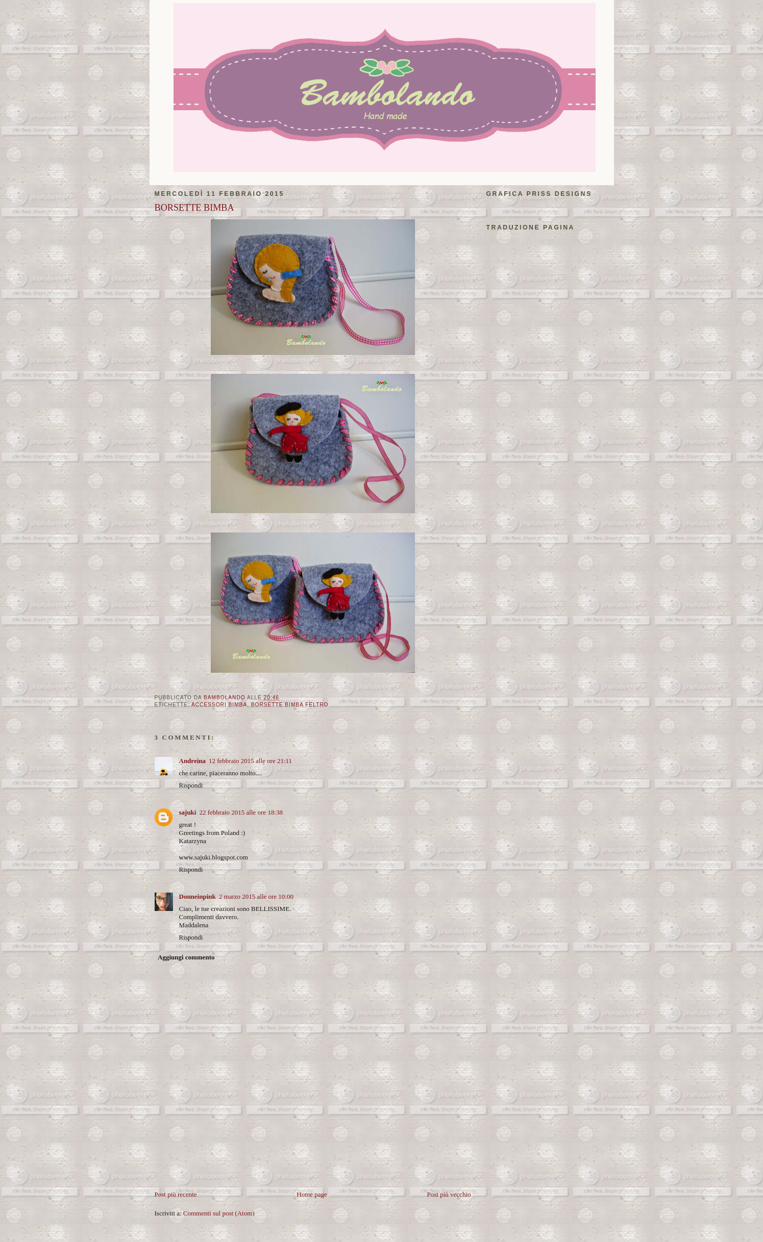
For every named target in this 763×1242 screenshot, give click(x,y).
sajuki (187, 812)
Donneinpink (197, 896)
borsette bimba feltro (290, 704)
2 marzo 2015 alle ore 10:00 (256, 896)
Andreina (192, 761)
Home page (312, 1194)
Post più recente (176, 1194)
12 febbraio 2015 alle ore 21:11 (250, 761)
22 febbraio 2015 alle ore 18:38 (241, 812)
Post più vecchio (449, 1194)
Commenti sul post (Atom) (219, 1213)
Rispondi (191, 785)
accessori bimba (219, 704)
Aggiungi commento (186, 957)
